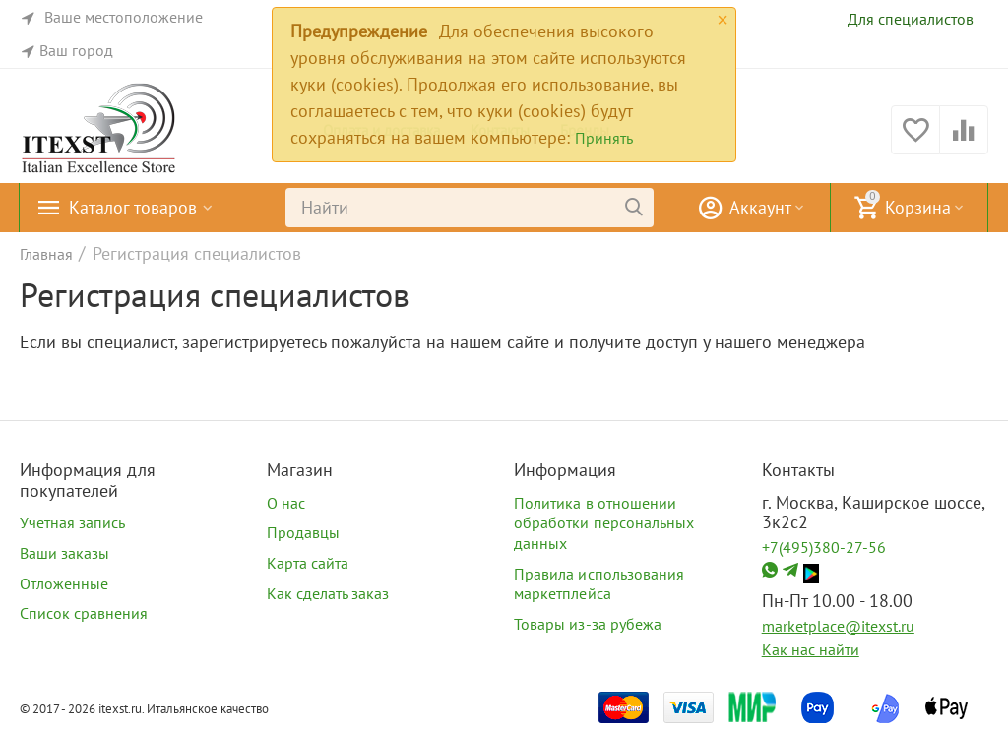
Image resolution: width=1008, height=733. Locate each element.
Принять (604, 138)
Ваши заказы (64, 553)
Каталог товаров (133, 207)
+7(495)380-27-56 (824, 547)
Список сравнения (84, 613)
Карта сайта (307, 563)
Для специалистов (911, 19)
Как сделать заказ (328, 593)
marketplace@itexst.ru (838, 626)
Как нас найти (810, 649)
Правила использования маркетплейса (598, 584)
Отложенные (64, 583)
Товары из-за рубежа (587, 624)
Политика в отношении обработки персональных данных (603, 523)
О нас (286, 503)
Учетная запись (72, 522)
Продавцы (303, 532)
